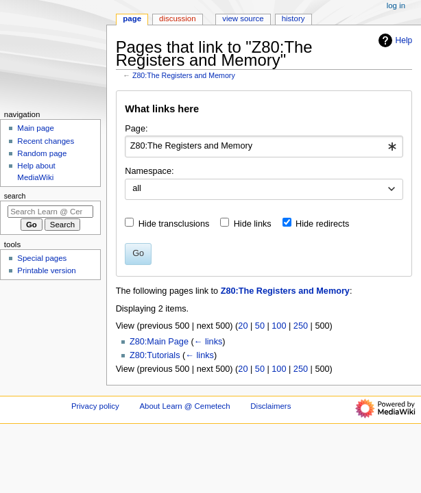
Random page (42, 153)
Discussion (177, 18)
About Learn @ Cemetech (184, 406)
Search (15, 196)
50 (260, 326)
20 (243, 326)
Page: (136, 129)
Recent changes (45, 141)
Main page (35, 128)
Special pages (42, 258)
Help (394, 40)
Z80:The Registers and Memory (183, 75)
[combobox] (263, 146)
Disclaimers (270, 406)
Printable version (46, 270)
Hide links (253, 224)
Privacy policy (95, 406)
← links (208, 341)
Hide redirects (322, 224)
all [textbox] (136, 188)
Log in (396, 5)
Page (132, 18)
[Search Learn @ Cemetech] (50, 211)
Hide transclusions (174, 224)
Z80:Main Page (159, 341)
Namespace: (149, 171)
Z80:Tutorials (155, 355)
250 (300, 326)
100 (279, 326)
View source (242, 18)
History (293, 18)
